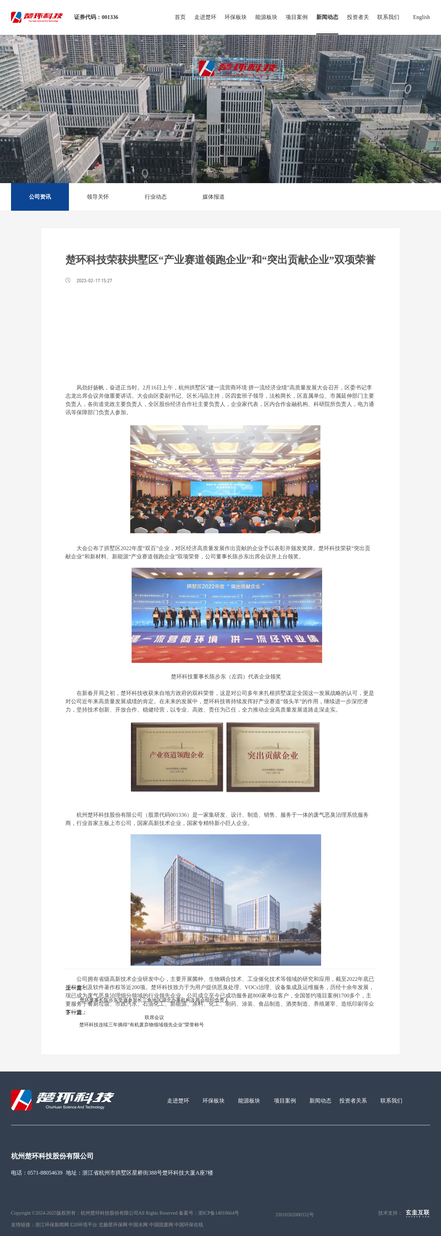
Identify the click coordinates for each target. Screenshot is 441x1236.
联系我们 (388, 17)
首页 (180, 17)
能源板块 (266, 17)
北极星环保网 (113, 1224)
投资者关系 (358, 24)
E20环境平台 (84, 1224)
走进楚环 (205, 17)
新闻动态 (327, 17)
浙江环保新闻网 (52, 1224)
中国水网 (138, 1224)
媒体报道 (214, 197)
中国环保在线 (188, 1224)
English (421, 17)
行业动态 (156, 197)
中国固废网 (161, 1224)
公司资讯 (40, 197)
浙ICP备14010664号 (218, 1213)
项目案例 (297, 17)
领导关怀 (98, 197)
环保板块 (236, 17)
